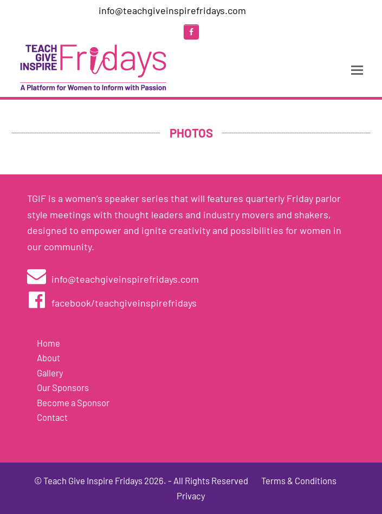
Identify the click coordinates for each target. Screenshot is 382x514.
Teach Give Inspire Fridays (93, 480)
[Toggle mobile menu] (357, 69)
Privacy (191, 495)
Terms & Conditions (298, 480)
